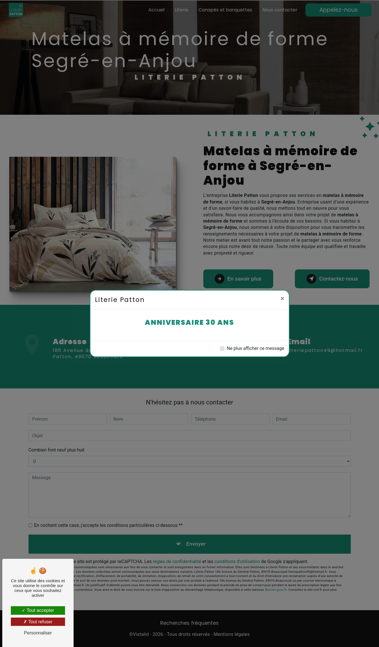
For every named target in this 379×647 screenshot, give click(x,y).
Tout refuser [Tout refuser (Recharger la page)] (37, 621)
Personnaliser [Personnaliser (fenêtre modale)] (38, 632)
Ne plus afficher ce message (255, 348)
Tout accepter (38, 610)
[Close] (282, 299)
